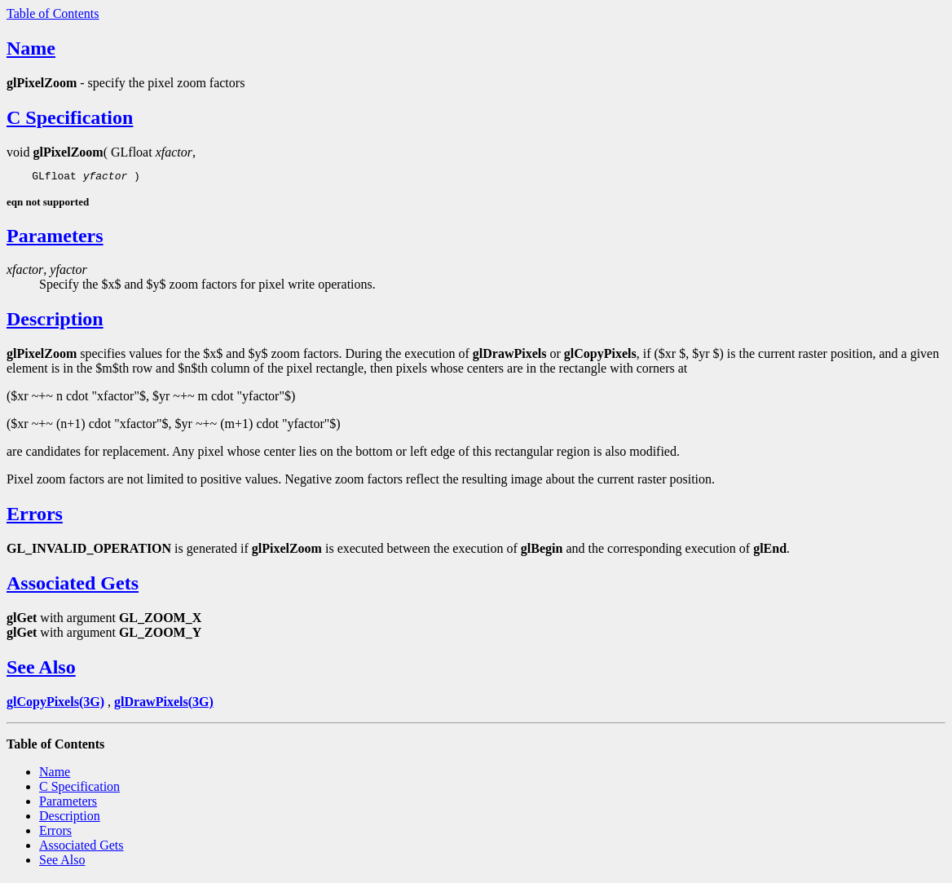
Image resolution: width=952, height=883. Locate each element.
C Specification (70, 117)
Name (31, 48)
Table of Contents (53, 13)
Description (55, 321)
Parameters (55, 238)
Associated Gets (73, 585)
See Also (41, 669)
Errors (35, 516)
